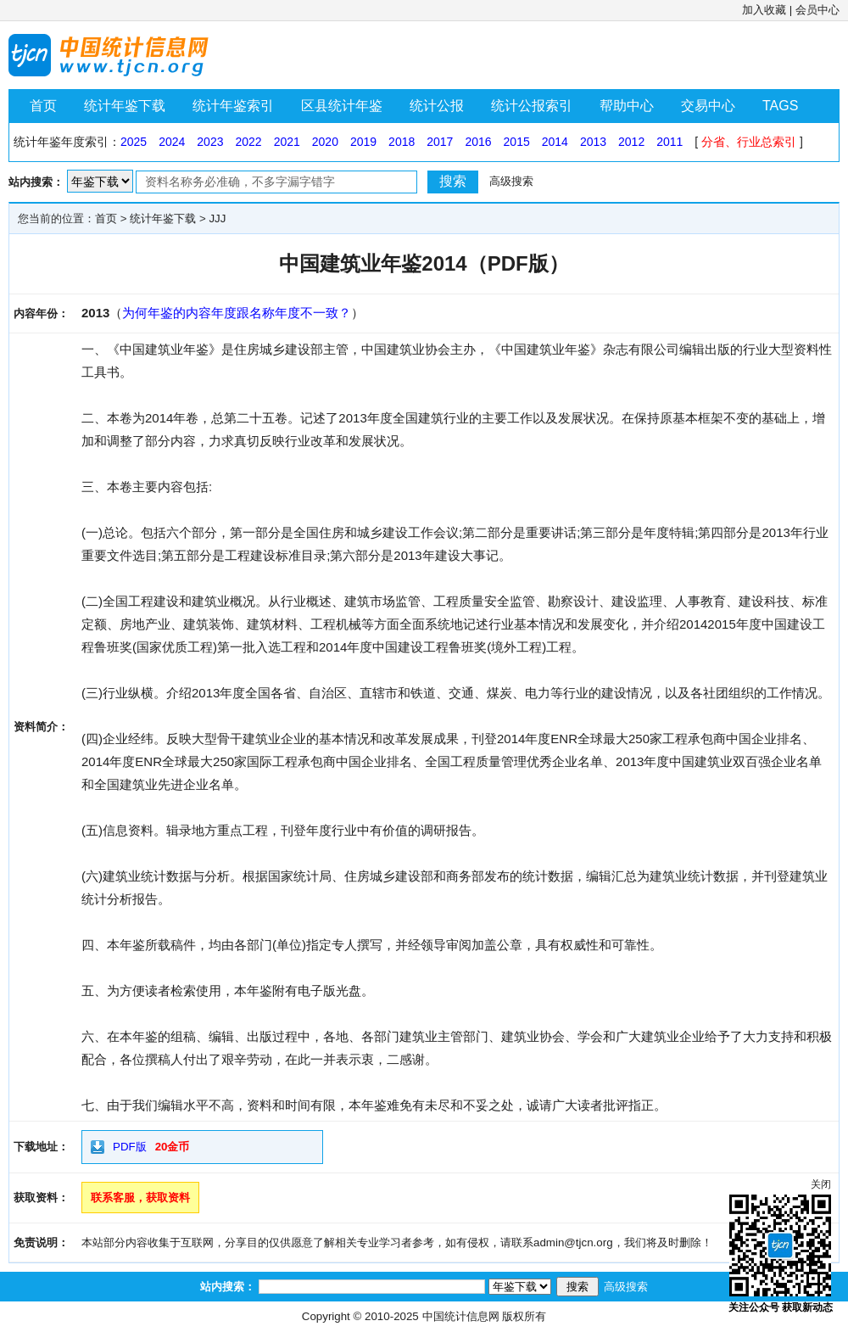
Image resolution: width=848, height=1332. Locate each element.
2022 (248, 141)
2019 (363, 141)
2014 (555, 141)
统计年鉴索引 (233, 105)
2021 (287, 141)
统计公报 (437, 105)
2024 (172, 141)
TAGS (780, 105)
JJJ (217, 218)
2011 (669, 141)
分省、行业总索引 (748, 141)
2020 (325, 141)
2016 (478, 141)
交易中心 (708, 105)
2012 (631, 141)
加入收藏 (764, 9)
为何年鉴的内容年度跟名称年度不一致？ (236, 312)
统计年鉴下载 (124, 105)
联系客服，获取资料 (140, 1197)
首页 (43, 105)
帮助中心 (627, 105)
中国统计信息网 (460, 1316)
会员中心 (817, 9)
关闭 (821, 1184)
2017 (440, 141)
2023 (210, 141)
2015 (517, 141)
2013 (593, 141)
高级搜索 (511, 181)
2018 (401, 141)
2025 (133, 141)
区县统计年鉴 (341, 105)
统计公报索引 (531, 105)
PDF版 (130, 1146)
